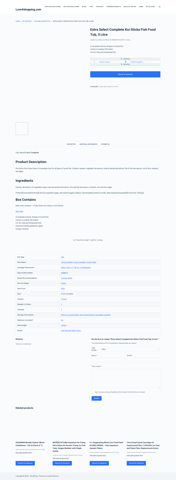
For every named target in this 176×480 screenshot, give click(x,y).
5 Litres (64, 299)
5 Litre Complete (79, 262)
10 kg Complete (67, 262)
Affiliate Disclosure (53, 6)
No (62, 320)
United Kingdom (136, 62)
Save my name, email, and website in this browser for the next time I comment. (120, 392)
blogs (84, 6)
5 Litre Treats (91, 262)
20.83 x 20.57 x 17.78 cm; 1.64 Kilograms (76, 268)
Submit (96, 398)
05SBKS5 (64, 273)
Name (94, 355)
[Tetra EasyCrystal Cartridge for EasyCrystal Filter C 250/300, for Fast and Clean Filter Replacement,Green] (143, 425)
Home (141, 6)
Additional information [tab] (88, 144)
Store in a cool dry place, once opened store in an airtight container (86, 315)
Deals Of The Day (130, 6)
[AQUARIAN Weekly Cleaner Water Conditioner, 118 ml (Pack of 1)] (32, 425)
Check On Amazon (125, 74)
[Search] (159, 7)
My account (150, 6)
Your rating (94, 349)
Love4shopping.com (28, 9)
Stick (63, 289)
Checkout (99, 6)
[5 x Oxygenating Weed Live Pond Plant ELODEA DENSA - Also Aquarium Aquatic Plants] (106, 425)
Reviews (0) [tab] (105, 144)
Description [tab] (71, 144)
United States (104, 62)
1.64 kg (63, 325)
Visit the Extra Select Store (71, 331)
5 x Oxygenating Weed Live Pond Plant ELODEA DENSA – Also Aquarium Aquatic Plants (106, 445)
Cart (91, 6)
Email (129, 355)
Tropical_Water (66, 278)
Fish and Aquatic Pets (108, 86)
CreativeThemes (52, 476)
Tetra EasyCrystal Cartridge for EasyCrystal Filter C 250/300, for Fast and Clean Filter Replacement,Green (143, 445)
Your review (96, 366)
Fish (62, 257)
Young (63, 283)
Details (127, 40)
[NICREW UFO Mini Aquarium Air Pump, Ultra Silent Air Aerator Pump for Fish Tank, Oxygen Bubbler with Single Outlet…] (69, 425)
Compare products (113, 6)
